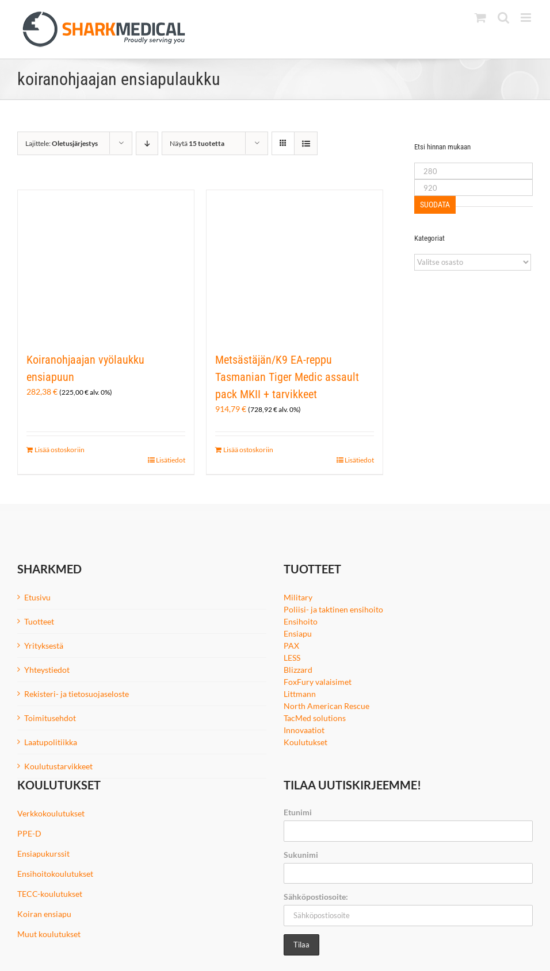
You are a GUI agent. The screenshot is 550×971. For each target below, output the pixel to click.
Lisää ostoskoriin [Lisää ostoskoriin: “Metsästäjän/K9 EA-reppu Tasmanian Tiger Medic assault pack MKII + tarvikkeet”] (248, 449)
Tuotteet (39, 621)
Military (298, 597)
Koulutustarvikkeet (58, 766)
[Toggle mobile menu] (527, 17)
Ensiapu (298, 633)
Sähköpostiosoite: (316, 896)
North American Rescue (326, 706)
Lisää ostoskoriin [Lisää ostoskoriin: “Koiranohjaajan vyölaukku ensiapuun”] (60, 449)
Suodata (435, 204)
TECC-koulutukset (49, 894)
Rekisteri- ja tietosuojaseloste (76, 694)
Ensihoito (301, 621)
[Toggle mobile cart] (480, 17)
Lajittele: (61, 143)
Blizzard (298, 670)
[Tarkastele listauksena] (306, 143)
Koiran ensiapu (44, 914)
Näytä (197, 143)
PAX (291, 645)
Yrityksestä (43, 645)
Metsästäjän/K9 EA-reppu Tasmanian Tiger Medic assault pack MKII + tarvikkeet (287, 377)
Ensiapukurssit (43, 853)
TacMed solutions (315, 718)
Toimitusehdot (50, 718)
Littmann (300, 694)
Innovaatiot (304, 730)
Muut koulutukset (49, 934)
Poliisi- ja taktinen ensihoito (333, 609)
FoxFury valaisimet (318, 682)
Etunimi (298, 812)
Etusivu (37, 597)
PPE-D (29, 833)
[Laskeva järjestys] (147, 143)
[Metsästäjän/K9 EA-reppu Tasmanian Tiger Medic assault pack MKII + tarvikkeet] (295, 265)
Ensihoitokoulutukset (55, 873)
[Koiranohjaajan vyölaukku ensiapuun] (106, 265)
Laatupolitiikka (50, 742)
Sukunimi (301, 855)
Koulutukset (305, 742)
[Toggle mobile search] (503, 17)
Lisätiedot (170, 460)
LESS (292, 657)
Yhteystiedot (47, 670)
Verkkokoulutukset (51, 813)
